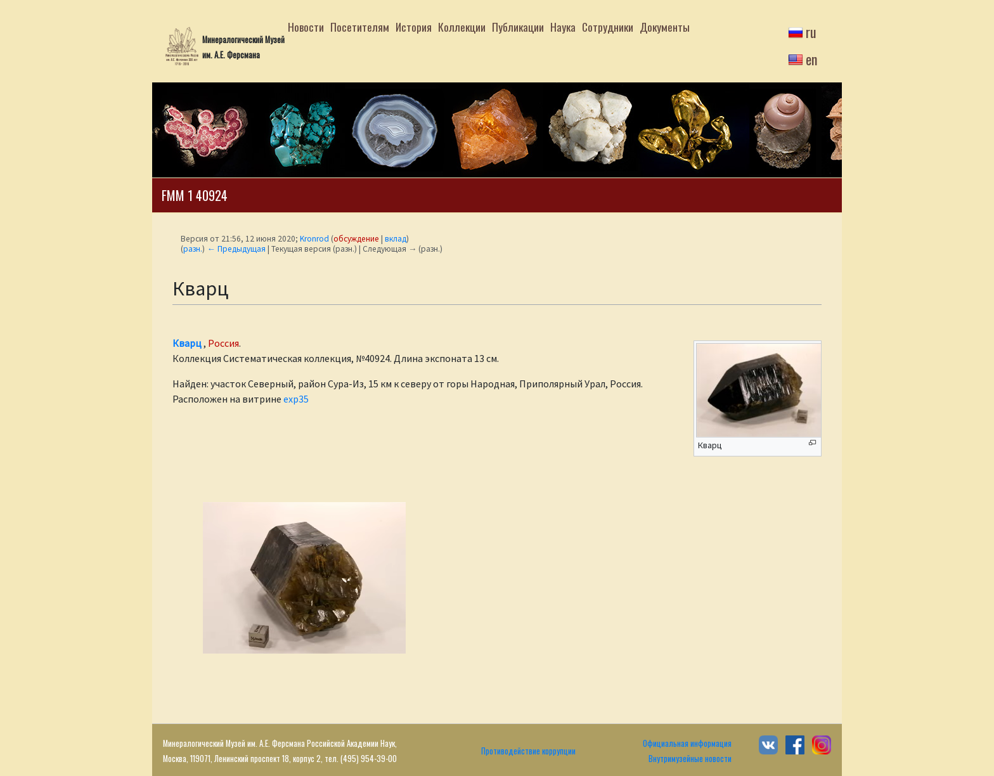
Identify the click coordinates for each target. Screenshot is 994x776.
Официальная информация (687, 743)
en (811, 59)
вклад (395, 238)
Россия (223, 343)
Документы (665, 26)
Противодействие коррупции (528, 751)
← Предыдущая (236, 248)
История (414, 26)
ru (811, 32)
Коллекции (462, 26)
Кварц (187, 343)
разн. (192, 248)
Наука (563, 26)
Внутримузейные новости (690, 759)
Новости (306, 26)
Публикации (518, 26)
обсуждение (356, 238)
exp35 (296, 398)
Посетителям (359, 26)
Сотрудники (607, 26)
